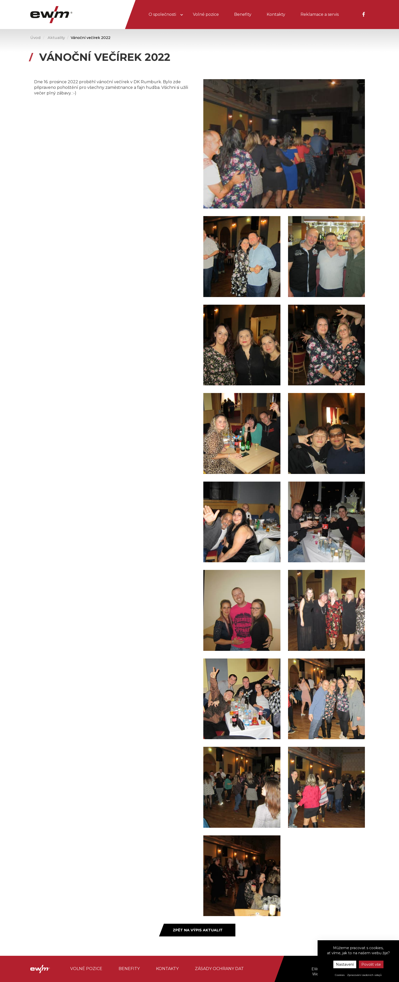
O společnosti (163, 14)
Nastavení (345, 964)
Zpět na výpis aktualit (198, 930)
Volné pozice (206, 14)
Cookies (340, 975)
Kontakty (276, 14)
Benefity (242, 14)
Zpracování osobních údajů (364, 975)
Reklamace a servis (320, 14)
